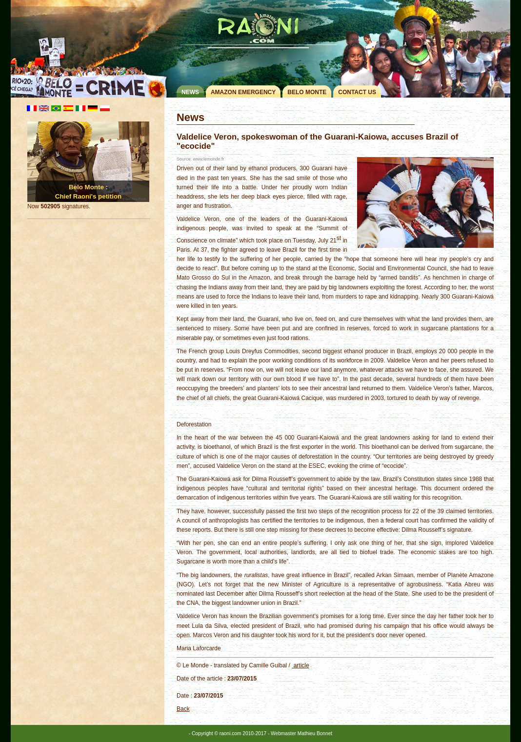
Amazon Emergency (243, 92)
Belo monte (306, 92)
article (300, 665)
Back (183, 708)
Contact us (357, 92)
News (190, 92)
